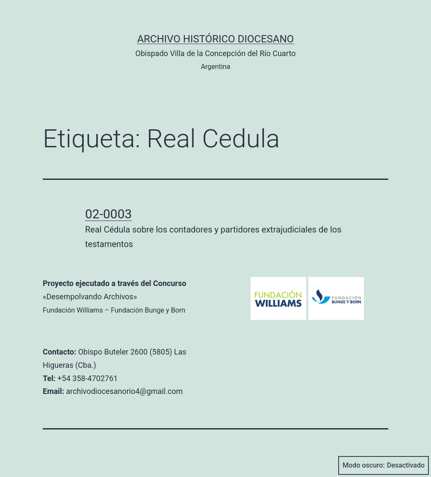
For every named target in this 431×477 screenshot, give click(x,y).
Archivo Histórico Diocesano (215, 39)
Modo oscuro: (383, 465)
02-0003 (108, 213)
